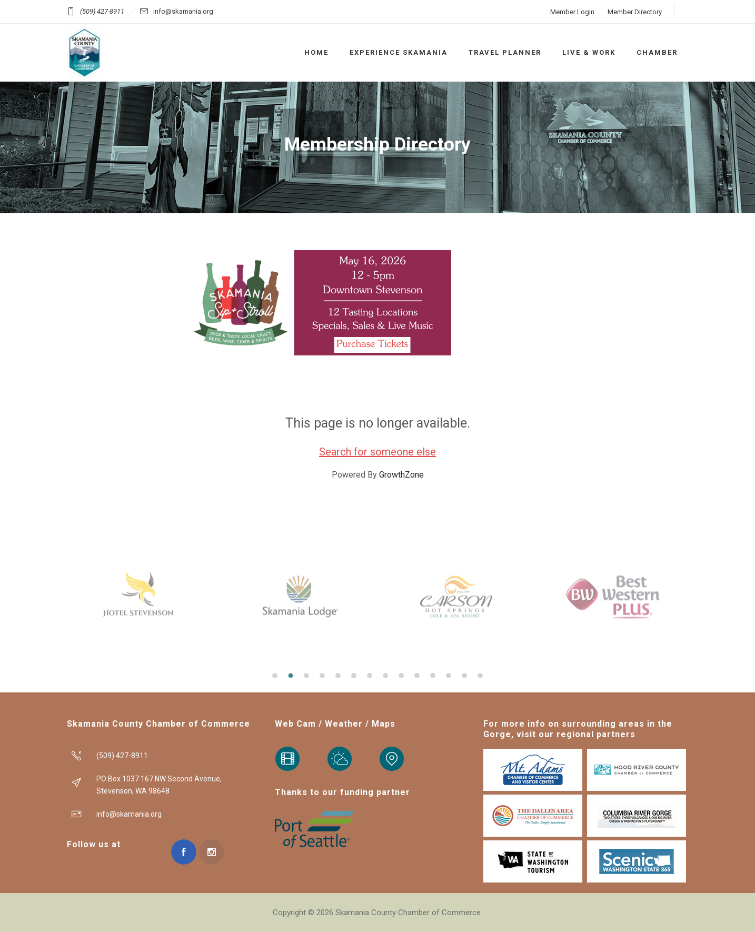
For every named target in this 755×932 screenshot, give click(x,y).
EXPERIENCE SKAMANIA (399, 52)
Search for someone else (377, 451)
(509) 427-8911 (102, 11)
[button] (274, 675)
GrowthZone (401, 475)
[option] (141, 596)
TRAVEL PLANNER (505, 52)
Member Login (572, 12)
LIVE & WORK (588, 52)
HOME (316, 52)
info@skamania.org (183, 11)
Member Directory (635, 12)
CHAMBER (657, 52)
